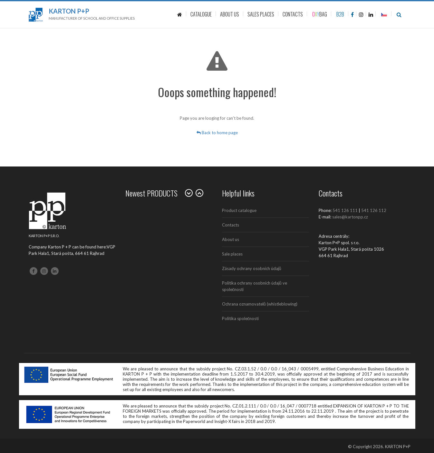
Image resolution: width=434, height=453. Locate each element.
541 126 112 (373, 210)
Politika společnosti (240, 318)
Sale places (232, 254)
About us (230, 239)
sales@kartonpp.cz (350, 216)
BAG (319, 14)
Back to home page (217, 132)
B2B (340, 14)
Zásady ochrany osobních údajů (251, 268)
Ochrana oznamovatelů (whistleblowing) (259, 304)
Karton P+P (69, 11)
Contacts (230, 224)
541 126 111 (345, 210)
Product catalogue (239, 210)
